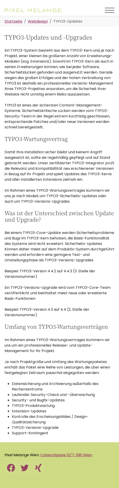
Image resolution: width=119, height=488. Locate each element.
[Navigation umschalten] (109, 10)
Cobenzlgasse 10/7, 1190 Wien (66, 455)
